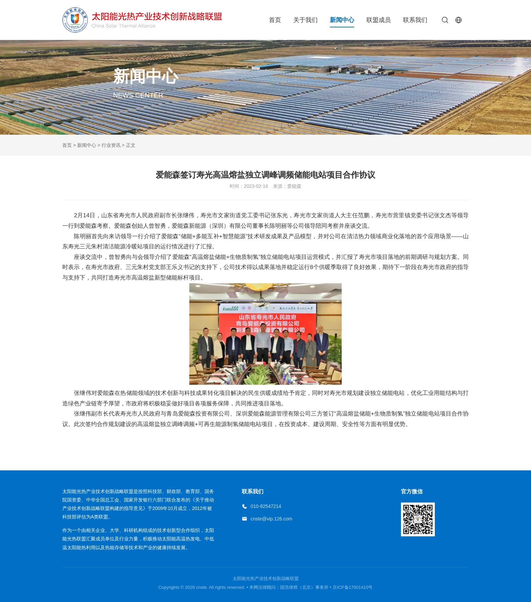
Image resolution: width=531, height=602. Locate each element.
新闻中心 (342, 20)
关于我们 (305, 20)
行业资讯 (111, 145)
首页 (275, 20)
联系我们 (415, 20)
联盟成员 (378, 20)
